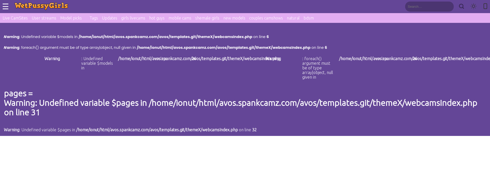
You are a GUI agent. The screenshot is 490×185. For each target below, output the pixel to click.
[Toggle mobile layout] (485, 7)
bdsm (309, 18)
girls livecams (133, 18)
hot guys (157, 18)
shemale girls (207, 18)
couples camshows (266, 18)
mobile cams (179, 18)
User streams (44, 18)
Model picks (71, 18)
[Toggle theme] (473, 7)
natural (293, 18)
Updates (109, 18)
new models (234, 18)
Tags (94, 18)
